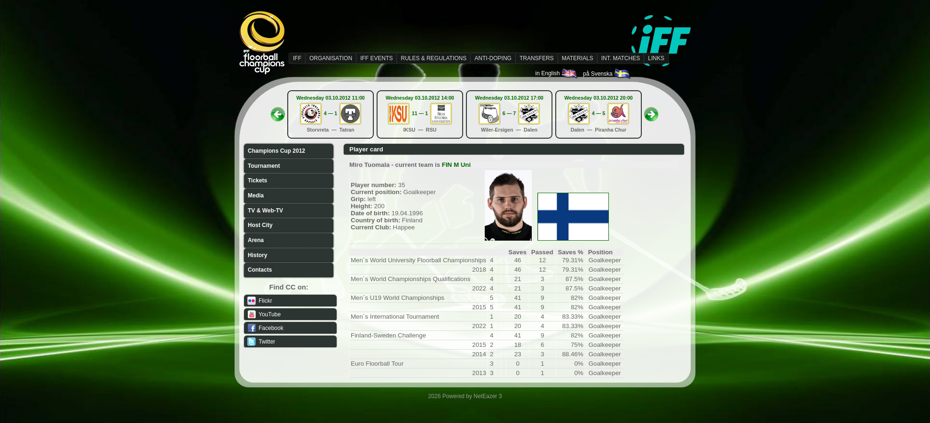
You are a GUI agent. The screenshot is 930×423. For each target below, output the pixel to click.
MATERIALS (577, 58)
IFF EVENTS (376, 58)
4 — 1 (330, 113)
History (257, 255)
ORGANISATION (330, 58)
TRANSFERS (537, 58)
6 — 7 (509, 113)
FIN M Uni (456, 164)
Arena (256, 240)
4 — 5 (598, 113)
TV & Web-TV (265, 210)
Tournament (264, 166)
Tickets (257, 180)
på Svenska (607, 73)
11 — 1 (420, 113)
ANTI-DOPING (493, 58)
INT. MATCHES (620, 58)
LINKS (656, 58)
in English (557, 73)
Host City (260, 225)
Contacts (260, 269)
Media (256, 195)
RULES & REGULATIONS (433, 58)
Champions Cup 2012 (276, 151)
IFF (297, 58)
